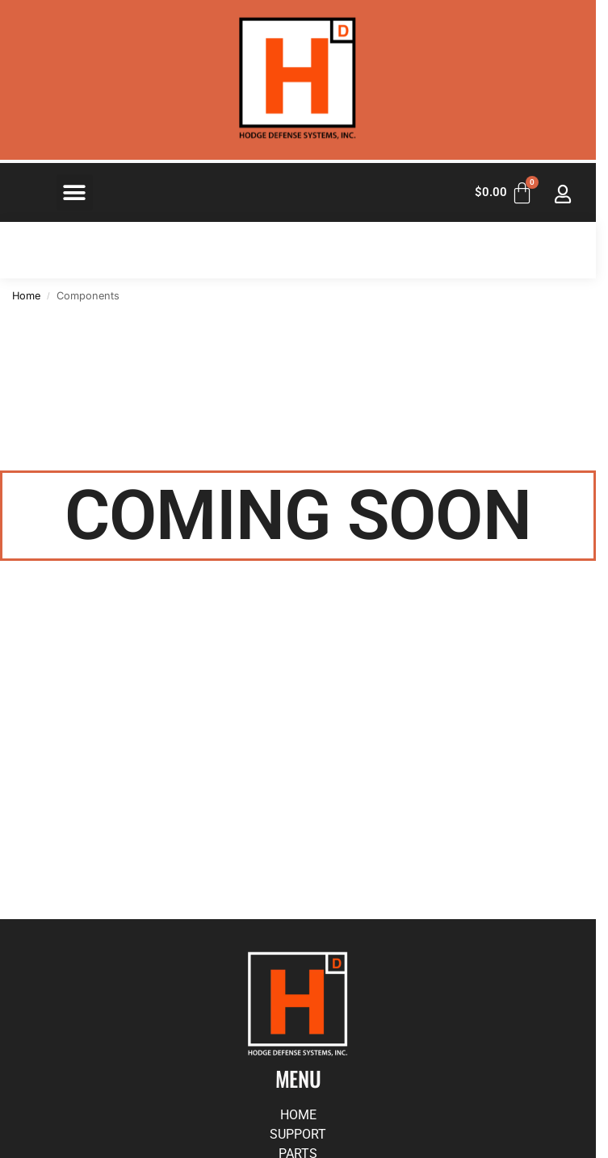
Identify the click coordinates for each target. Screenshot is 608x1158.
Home (26, 296)
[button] (75, 192)
